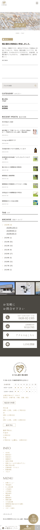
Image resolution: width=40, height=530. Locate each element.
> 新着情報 (7, 470)
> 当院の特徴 (8, 461)
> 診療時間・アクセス (11, 467)
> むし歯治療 (8, 487)
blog (6, 39)
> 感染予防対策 (8, 465)
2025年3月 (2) (11, 234)
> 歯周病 (6, 495)
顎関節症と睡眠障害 (8, 175)
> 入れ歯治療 (8, 502)
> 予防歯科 (7, 485)
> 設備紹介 (7, 459)
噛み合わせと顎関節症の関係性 (12, 167)
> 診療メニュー (8, 483)
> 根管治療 (7, 500)
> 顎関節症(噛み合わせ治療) (13, 504)
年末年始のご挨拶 (7, 122)
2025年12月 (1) (11, 228)
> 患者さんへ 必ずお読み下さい (14, 463)
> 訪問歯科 (7, 506)
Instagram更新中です (9, 140)
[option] (26, 288)
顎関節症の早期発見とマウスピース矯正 (14, 184)
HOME (17, 33)
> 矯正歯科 (7, 493)
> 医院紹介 (7, 455)
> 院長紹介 (7, 457)
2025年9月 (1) (11, 231)
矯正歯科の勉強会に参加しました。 (16, 43)
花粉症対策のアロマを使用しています (14, 149)
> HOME (6, 453)
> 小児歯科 (7, 489)
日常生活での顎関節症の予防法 (12, 192)
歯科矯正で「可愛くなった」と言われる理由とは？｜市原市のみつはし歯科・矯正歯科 (16, 131)
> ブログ (6, 472)
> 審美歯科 (7, 497)
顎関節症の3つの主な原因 (10, 201)
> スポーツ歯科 (8, 508)
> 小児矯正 (7, 491)
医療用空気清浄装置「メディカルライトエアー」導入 (16, 158)
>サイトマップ (7, 514)
